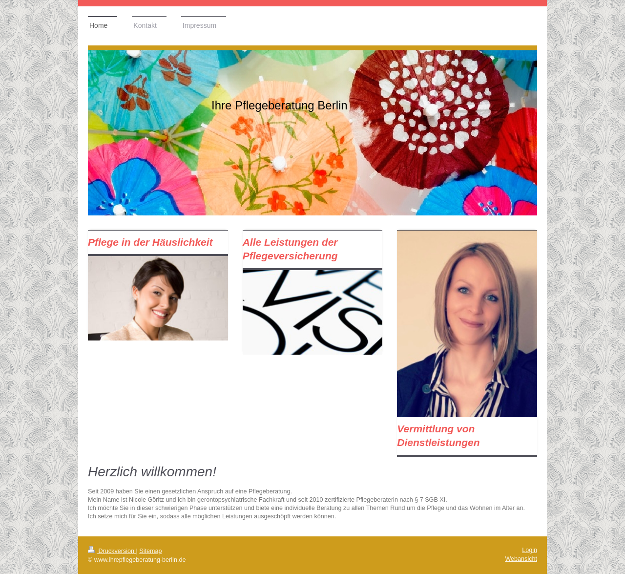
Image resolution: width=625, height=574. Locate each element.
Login (529, 550)
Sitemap (150, 551)
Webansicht (521, 558)
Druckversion (112, 551)
